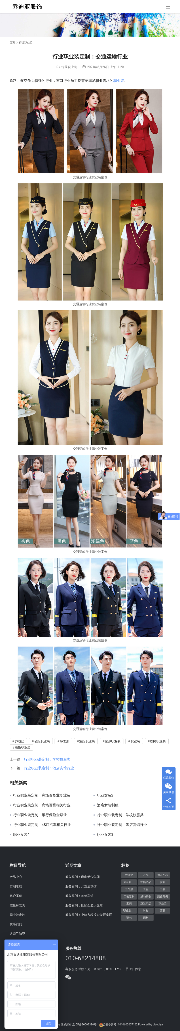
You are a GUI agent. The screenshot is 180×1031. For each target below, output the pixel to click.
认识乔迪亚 (17, 934)
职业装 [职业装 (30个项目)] (163, 903)
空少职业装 (113, 741)
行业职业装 (69, 67)
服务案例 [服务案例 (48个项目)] (162, 896)
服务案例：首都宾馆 (79, 896)
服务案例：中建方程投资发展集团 (88, 915)
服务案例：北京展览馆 (81, 886)
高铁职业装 (22, 747)
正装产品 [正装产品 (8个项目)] (145, 903)
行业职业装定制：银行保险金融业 (40, 815)
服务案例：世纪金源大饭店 (84, 905)
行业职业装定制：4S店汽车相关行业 (42, 825)
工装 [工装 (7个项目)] (162, 889)
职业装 (118, 81)
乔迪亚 (19, 741)
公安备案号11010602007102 (120, 1024)
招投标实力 (17, 905)
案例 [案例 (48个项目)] (129, 903)
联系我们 (16, 924)
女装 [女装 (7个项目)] (162, 882)
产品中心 (16, 877)
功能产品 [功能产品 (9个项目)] (145, 882)
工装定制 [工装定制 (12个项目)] (129, 896)
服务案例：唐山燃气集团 (82, 877)
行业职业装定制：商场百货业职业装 (41, 795)
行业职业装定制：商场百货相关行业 (41, 805)
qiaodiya (158, 1024)
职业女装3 (105, 835)
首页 (12, 42)
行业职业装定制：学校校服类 (47, 759)
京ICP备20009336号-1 (85, 1024)
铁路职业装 (158, 741)
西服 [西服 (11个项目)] (162, 910)
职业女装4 (21, 835)
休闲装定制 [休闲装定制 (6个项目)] (130, 882)
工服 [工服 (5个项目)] (145, 889)
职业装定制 (17, 915)
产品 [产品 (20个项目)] (145, 875)
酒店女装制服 (108, 805)
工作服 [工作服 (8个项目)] (129, 889)
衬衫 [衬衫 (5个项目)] (145, 910)
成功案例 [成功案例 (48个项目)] (145, 896)
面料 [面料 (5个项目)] (145, 917)
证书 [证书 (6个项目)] (129, 917)
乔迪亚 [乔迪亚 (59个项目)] (129, 875)
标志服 (64, 741)
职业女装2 (105, 795)
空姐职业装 (87, 741)
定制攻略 (16, 886)
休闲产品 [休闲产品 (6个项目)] (162, 875)
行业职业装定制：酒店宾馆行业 (49, 768)
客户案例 (16, 896)
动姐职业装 (42, 741)
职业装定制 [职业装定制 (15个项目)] (130, 910)
